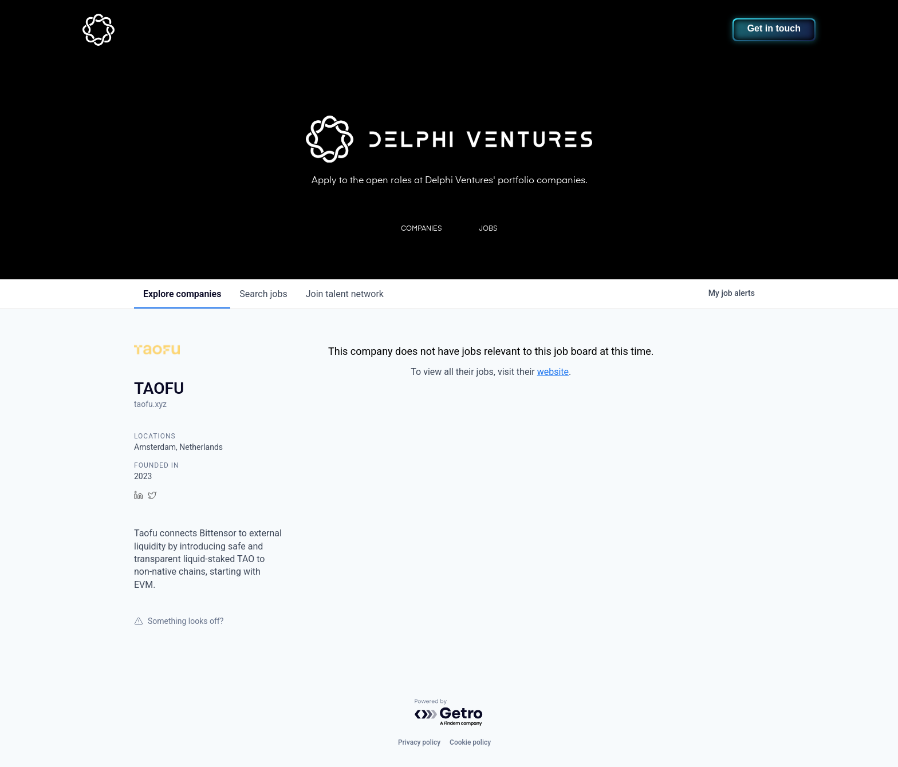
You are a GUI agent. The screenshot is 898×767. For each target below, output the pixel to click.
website (553, 371)
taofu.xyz (150, 404)
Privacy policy (419, 742)
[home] (154, 30)
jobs (263, 293)
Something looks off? (178, 621)
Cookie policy (470, 742)
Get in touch (774, 28)
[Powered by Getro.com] (449, 713)
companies (182, 293)
